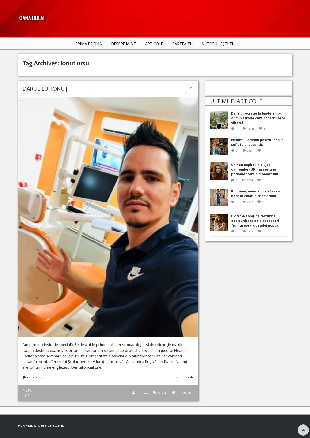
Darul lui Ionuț (45, 88)
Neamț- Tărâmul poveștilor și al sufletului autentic (257, 142)
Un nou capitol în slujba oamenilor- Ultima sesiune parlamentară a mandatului (254, 169)
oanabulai (142, 393)
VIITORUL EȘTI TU (218, 43)
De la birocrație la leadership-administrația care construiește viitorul (258, 118)
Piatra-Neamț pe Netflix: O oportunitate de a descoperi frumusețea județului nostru (255, 221)
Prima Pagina (88, 43)
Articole (154, 43)
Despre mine (123, 43)
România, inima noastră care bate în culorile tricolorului (255, 193)
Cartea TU (182, 43)
